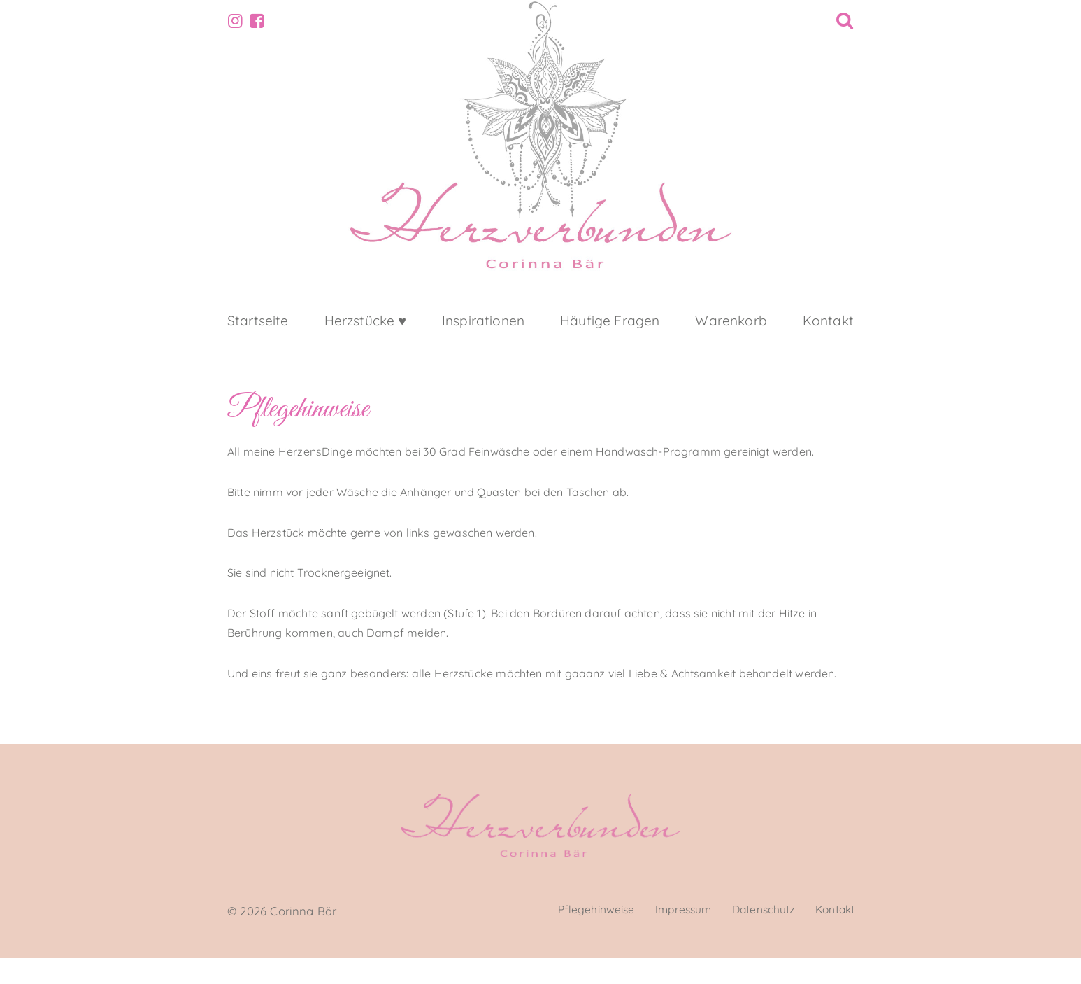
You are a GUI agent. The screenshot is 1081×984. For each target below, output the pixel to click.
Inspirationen (483, 343)
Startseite (258, 343)
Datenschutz (752, 936)
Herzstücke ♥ (365, 343)
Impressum (665, 936)
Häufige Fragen (609, 343)
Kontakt (828, 343)
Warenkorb (730, 343)
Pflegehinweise (571, 936)
